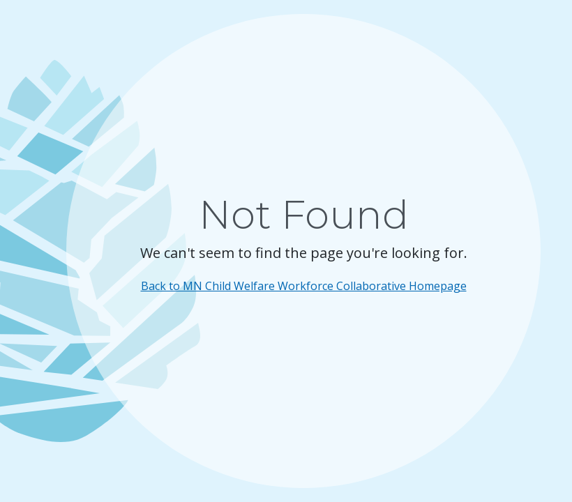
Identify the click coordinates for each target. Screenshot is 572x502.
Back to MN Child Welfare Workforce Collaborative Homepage (304, 286)
